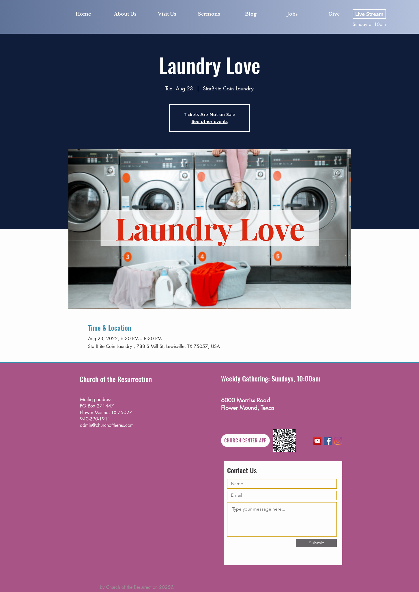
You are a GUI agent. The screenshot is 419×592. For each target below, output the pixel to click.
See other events (210, 121)
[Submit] (316, 543)
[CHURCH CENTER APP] (245, 440)
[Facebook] (328, 441)
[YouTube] (317, 441)
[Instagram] (338, 441)
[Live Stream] (369, 14)
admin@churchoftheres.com (107, 425)
